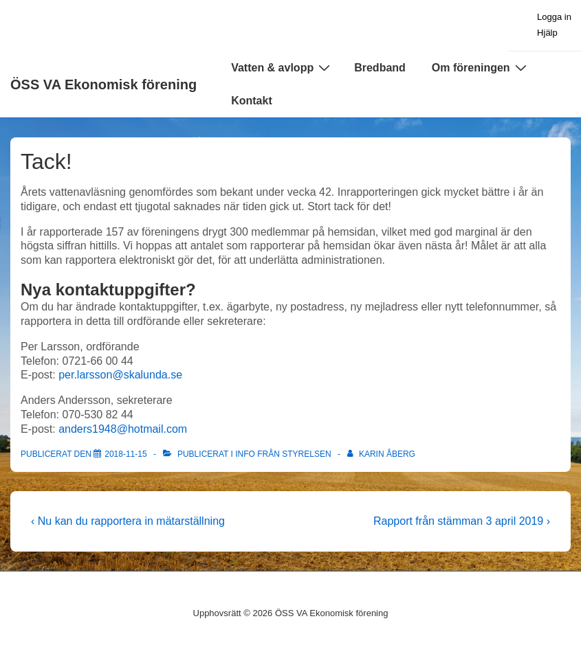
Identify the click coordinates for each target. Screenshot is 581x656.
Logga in (554, 17)
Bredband (380, 67)
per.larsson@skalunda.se (120, 375)
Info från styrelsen (283, 454)
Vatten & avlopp (282, 67)
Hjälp (547, 32)
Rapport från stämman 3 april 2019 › (461, 521)
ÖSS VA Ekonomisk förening (103, 84)
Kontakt (251, 100)
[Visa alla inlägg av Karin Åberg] (381, 454)
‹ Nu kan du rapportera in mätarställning (128, 521)
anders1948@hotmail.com (122, 429)
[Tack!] (125, 454)
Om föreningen (481, 67)
